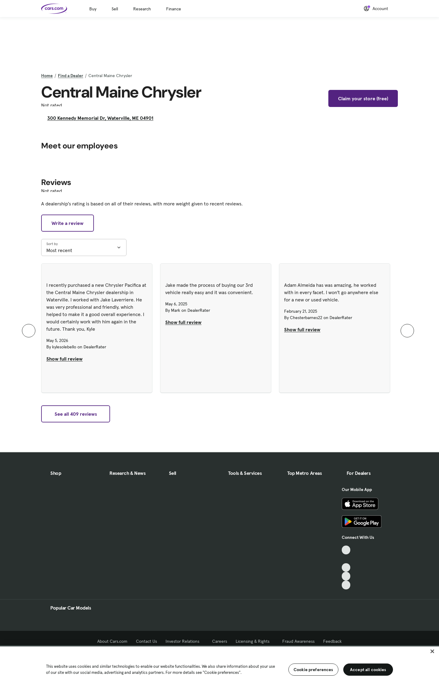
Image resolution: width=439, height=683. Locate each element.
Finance (173, 9)
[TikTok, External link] (346, 550)
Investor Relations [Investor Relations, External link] (185, 641)
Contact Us (146, 641)
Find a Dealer (70, 75)
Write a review (68, 223)
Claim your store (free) (363, 98)
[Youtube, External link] (346, 567)
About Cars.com (112, 641)
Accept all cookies (368, 669)
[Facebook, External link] (346, 558)
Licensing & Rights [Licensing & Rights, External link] (255, 641)
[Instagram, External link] (346, 576)
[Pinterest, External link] (346, 585)
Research (142, 9)
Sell (115, 9)
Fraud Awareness (298, 641)
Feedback (332, 641)
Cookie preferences (313, 669)
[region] (219, 664)
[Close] (432, 651)
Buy (92, 9)
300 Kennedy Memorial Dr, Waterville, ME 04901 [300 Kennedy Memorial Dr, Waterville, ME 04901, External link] (102, 118)
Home (47, 75)
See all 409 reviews (76, 414)
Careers (219, 641)
